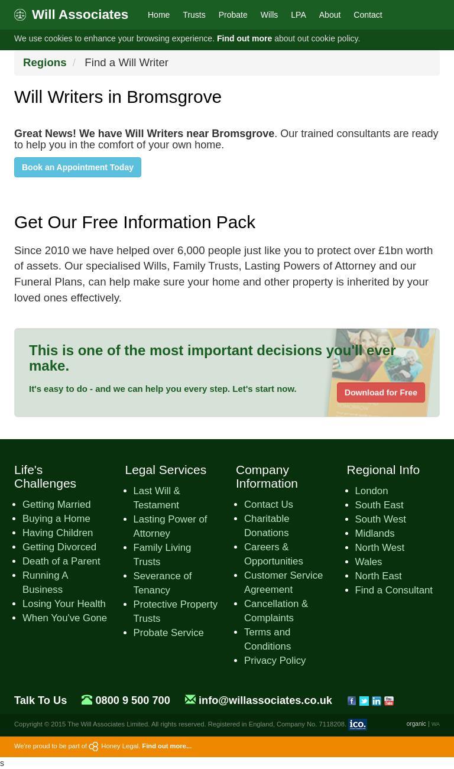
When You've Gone (64, 618)
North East (378, 576)
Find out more (244, 38)
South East (379, 505)
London (371, 491)
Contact (368, 15)
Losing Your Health (64, 603)
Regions (45, 62)
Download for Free (381, 392)
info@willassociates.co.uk (265, 700)
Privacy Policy (275, 660)
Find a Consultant (394, 590)
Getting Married (56, 504)
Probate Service (169, 632)
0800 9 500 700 (132, 700)
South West (380, 519)
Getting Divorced (59, 547)
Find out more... (167, 745)
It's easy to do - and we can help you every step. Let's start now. (163, 389)
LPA (298, 15)
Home (159, 15)
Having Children (57, 532)
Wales (368, 561)
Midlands (375, 533)
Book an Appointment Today (78, 167)
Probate (233, 15)
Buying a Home (56, 518)
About (330, 15)
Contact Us (268, 504)
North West (380, 547)
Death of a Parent (61, 561)
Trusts (194, 15)
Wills (269, 15)
